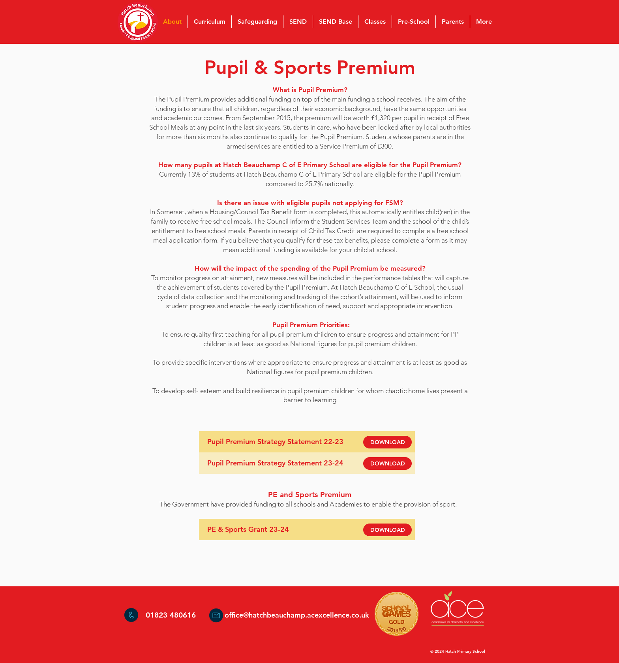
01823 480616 (171, 615)
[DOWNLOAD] (387, 442)
